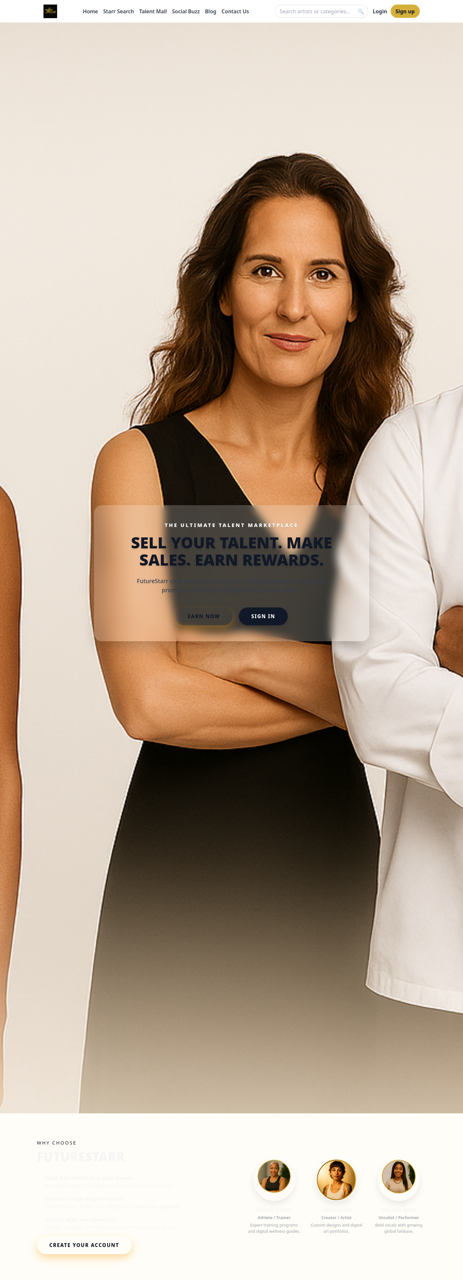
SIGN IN (263, 616)
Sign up (405, 11)
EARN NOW (204, 616)
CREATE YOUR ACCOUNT (84, 1245)
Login (380, 11)
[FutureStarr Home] (50, 11)
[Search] (361, 11)
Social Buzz (186, 11)
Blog (210, 11)
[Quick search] (321, 11)
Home (90, 11)
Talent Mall (153, 11)
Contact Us (235, 11)
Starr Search (118, 11)
